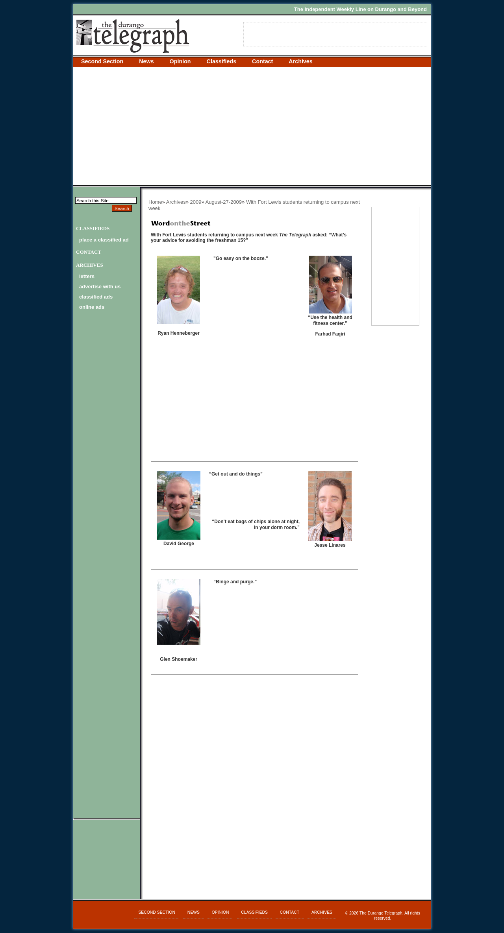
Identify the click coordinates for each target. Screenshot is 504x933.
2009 (196, 202)
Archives (300, 61)
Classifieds (222, 61)
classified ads (96, 297)
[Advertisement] (252, 126)
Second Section (102, 61)
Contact (262, 61)
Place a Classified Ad (104, 240)
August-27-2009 (224, 202)
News (146, 61)
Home (155, 202)
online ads (91, 307)
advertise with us (99, 286)
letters (86, 276)
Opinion (180, 61)
